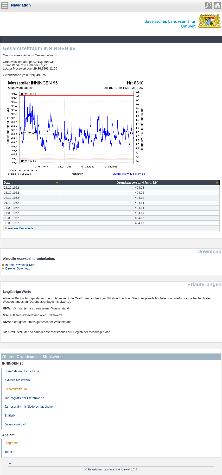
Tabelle (9, 452)
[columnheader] (31, 182)
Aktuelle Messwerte (18, 380)
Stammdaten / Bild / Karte (22, 371)
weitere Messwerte (20, 228)
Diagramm (12, 443)
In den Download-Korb (20, 265)
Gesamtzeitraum (16, 389)
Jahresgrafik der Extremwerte (24, 398)
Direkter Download (17, 268)
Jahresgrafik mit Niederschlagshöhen (29, 406)
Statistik (10, 415)
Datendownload (15, 424)
